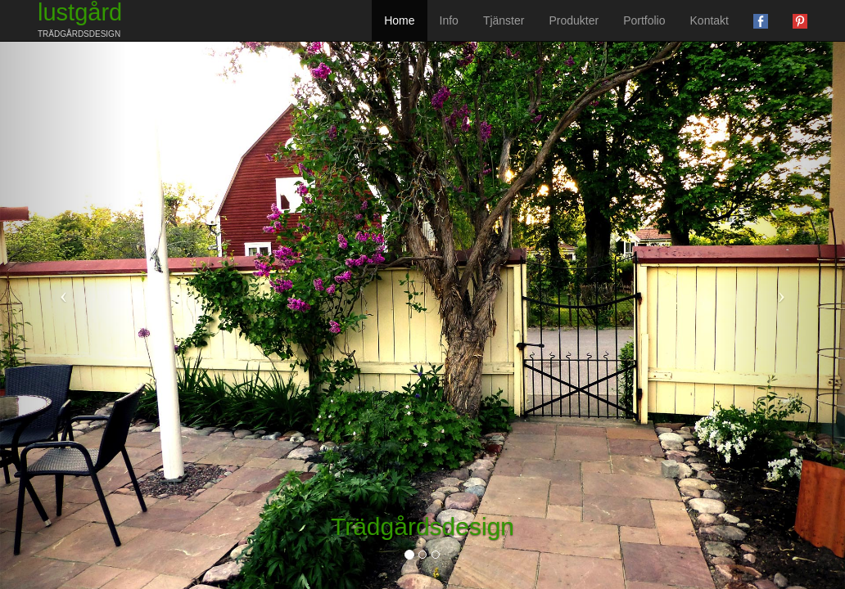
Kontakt (709, 20)
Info (449, 20)
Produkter (574, 20)
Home (399, 20)
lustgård (80, 19)
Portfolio (644, 20)
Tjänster (504, 20)
